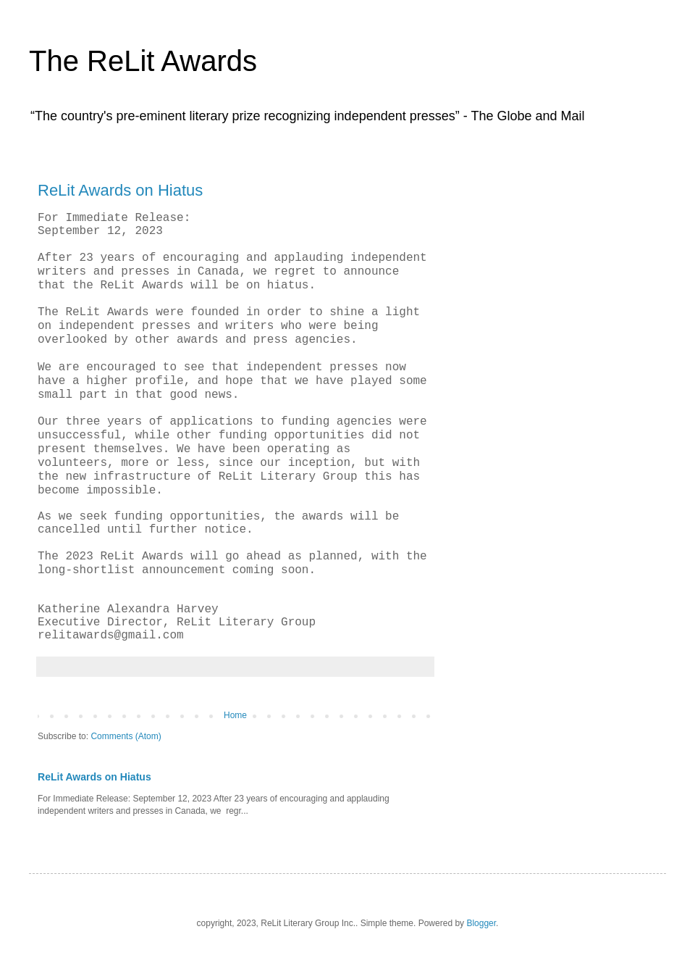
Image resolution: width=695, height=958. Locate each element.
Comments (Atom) (125, 736)
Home (235, 715)
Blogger (481, 923)
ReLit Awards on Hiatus (120, 190)
